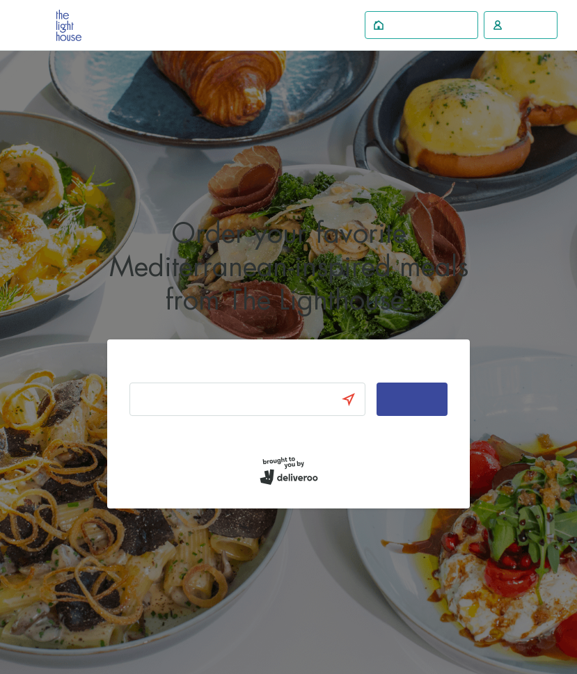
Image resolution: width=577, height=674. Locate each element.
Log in (141, 433)
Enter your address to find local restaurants (225, 369)
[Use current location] (355, 399)
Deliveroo (69, 25)
